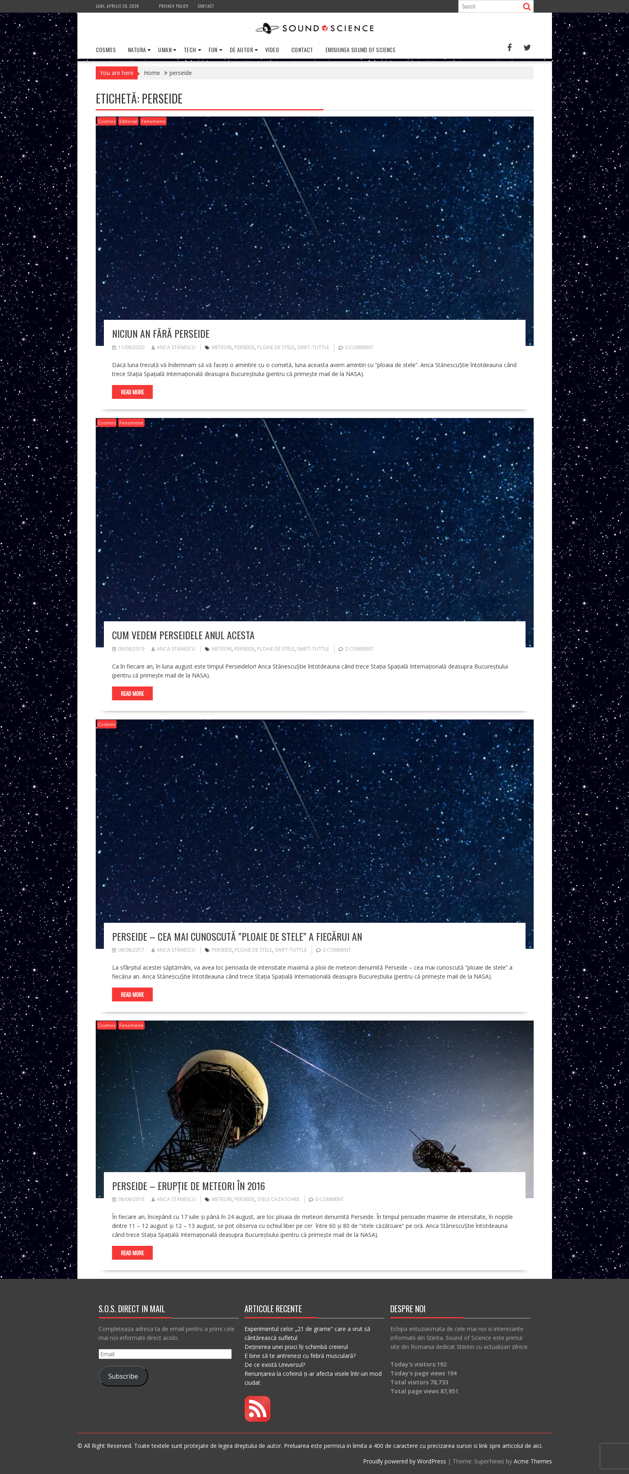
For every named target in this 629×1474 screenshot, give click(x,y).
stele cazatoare (278, 1199)
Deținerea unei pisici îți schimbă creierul (296, 1347)
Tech (190, 49)
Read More (132, 392)
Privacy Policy (174, 6)
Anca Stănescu (174, 347)
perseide (244, 347)
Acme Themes (533, 1461)
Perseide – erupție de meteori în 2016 (188, 1185)
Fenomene (153, 121)
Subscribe (123, 1376)
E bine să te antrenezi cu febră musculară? (300, 1356)
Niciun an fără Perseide (160, 333)
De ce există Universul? (274, 1364)
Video (272, 49)
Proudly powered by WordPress (404, 1461)
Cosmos (106, 49)
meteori (222, 347)
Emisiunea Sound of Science (360, 49)
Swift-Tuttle (313, 347)
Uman (165, 49)
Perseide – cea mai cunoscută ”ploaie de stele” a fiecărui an (237, 936)
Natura (137, 49)
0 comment (359, 347)
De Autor (241, 49)
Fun (213, 49)
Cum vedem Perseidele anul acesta (183, 634)
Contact (206, 6)
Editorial (128, 121)
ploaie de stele (276, 347)
